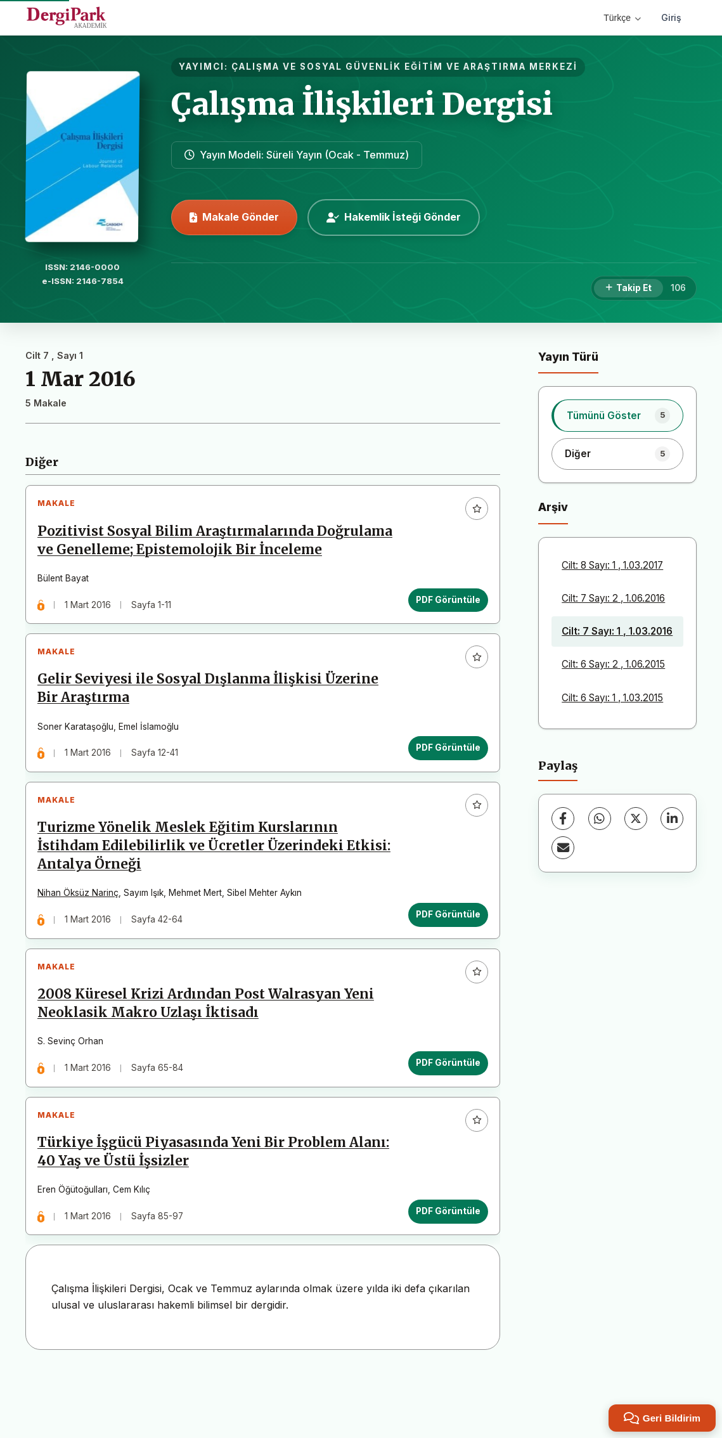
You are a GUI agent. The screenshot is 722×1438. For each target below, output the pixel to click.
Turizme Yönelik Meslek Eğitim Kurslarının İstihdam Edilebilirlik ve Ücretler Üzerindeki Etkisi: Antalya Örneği (195, 887)
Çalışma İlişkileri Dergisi (362, 104)
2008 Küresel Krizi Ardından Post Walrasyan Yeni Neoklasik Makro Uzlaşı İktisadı (210, 1053)
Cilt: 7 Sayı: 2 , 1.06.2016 (613, 598)
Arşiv (553, 507)
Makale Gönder (234, 217)
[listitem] (617, 415)
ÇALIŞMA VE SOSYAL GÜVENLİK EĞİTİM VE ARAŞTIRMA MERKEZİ (404, 67)
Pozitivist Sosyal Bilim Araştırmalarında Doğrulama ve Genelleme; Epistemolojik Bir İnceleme (190, 554)
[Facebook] (562, 818)
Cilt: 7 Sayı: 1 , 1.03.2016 (617, 631)
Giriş (671, 17)
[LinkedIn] (672, 818)
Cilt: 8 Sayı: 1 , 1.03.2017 (612, 565)
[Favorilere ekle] (472, 513)
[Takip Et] (628, 288)
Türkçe (622, 18)
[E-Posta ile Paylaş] (562, 847)
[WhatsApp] (599, 818)
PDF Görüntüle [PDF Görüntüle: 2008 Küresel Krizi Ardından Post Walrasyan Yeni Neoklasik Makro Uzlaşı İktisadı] (443, 1113)
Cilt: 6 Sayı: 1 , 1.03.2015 (612, 698)
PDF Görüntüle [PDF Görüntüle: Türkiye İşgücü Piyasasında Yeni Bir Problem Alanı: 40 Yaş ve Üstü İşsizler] (443, 1269)
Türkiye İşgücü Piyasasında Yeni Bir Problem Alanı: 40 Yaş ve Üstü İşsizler (196, 1210)
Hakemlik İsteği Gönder (393, 217)
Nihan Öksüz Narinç (82, 934)
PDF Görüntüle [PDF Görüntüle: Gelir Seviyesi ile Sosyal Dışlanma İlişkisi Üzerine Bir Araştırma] (443, 780)
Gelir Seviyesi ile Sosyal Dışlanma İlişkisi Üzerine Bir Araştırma (212, 720)
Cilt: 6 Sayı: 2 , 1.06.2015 (613, 664)
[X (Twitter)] (635, 818)
